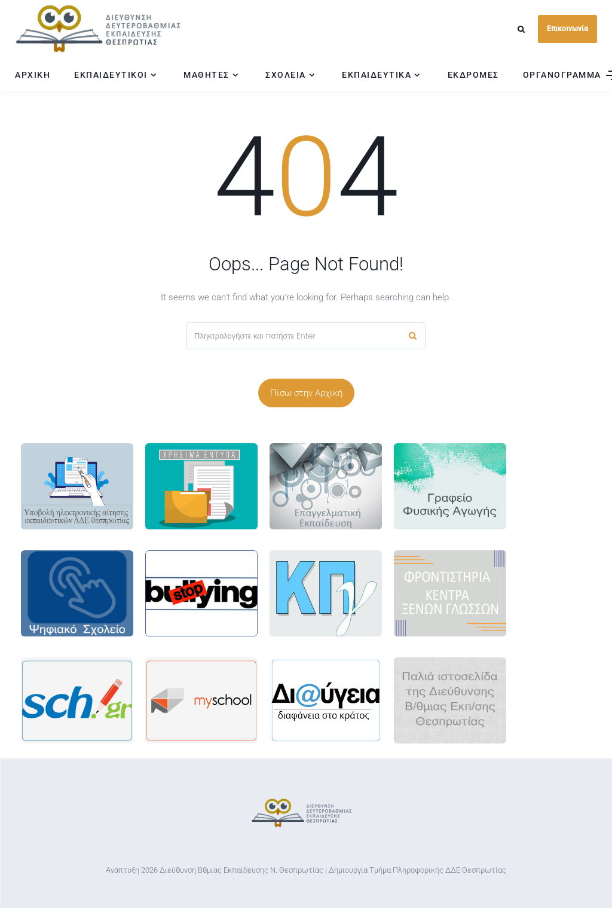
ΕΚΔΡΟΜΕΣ (473, 75)
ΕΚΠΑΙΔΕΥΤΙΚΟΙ (111, 75)
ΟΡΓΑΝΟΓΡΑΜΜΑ (562, 75)
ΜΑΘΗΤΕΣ (206, 75)
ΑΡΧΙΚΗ (32, 75)
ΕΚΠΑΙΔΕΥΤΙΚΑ (376, 75)
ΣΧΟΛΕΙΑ (285, 75)
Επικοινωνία (567, 29)
